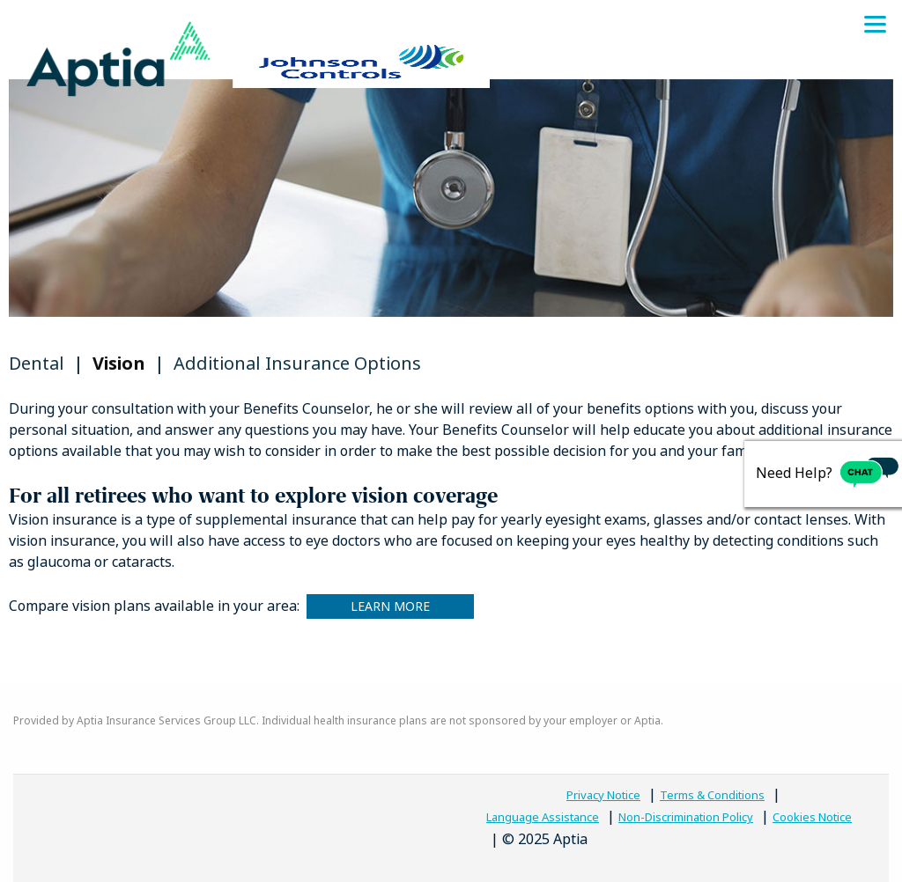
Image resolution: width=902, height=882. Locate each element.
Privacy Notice (603, 795)
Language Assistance (542, 817)
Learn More (390, 606)
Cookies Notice (812, 817)
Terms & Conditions (712, 795)
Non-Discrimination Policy (685, 817)
